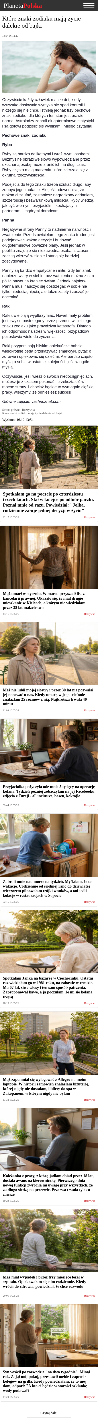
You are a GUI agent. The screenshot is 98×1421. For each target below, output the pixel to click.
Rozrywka (89, 517)
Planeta (23, 5)
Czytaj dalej (49, 1413)
